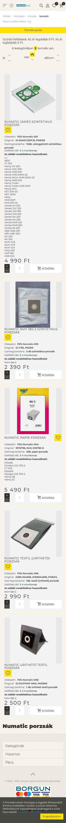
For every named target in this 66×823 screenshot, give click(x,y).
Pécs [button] (9, 762)
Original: (9, 140)
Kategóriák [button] (14, 746)
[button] (41, 5)
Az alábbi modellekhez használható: (25, 154)
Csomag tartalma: (14, 144)
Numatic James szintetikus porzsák (28, 123)
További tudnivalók (29, 812)
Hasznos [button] (12, 754)
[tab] (33, 746)
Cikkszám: (10, 136)
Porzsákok (19, 16)
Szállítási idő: (11, 150)
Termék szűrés (33, 30)
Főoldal (7, 16)
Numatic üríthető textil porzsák (26, 666)
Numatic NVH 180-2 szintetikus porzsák (31, 331)
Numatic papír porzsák (25, 437)
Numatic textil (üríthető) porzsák (27, 560)
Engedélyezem (52, 816)
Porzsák (32, 16)
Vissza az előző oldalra (17, 21)
